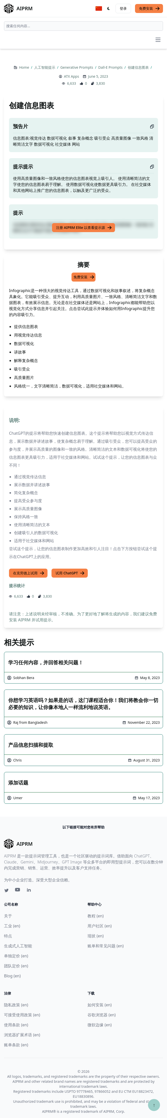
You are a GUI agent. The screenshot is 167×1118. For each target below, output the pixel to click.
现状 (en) (96, 936)
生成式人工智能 (18, 946)
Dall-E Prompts (111, 67)
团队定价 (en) (16, 966)
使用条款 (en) (16, 1025)
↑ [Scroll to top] (154, 1105)
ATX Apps (71, 76)
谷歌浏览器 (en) (102, 1015)
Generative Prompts (77, 67)
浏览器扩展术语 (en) (22, 1035)
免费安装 (149, 8)
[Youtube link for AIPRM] (18, 891)
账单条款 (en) (16, 1045)
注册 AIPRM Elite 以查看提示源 (84, 227)
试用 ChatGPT (70, 573)
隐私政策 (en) (16, 1005)
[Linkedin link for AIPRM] (30, 891)
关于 (8, 916)
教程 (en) (96, 916)
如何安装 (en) (100, 1005)
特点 (8, 936)
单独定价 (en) (16, 956)
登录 (123, 8)
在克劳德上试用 (28, 573)
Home (24, 67)
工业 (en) (12, 926)
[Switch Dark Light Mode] (108, 8)
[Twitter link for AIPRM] (6, 890)
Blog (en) (12, 976)
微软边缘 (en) (100, 1025)
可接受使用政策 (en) (22, 1015)
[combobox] (83, 26)
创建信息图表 (139, 67)
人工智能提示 (45, 67)
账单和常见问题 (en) (106, 946)
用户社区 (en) (100, 926)
